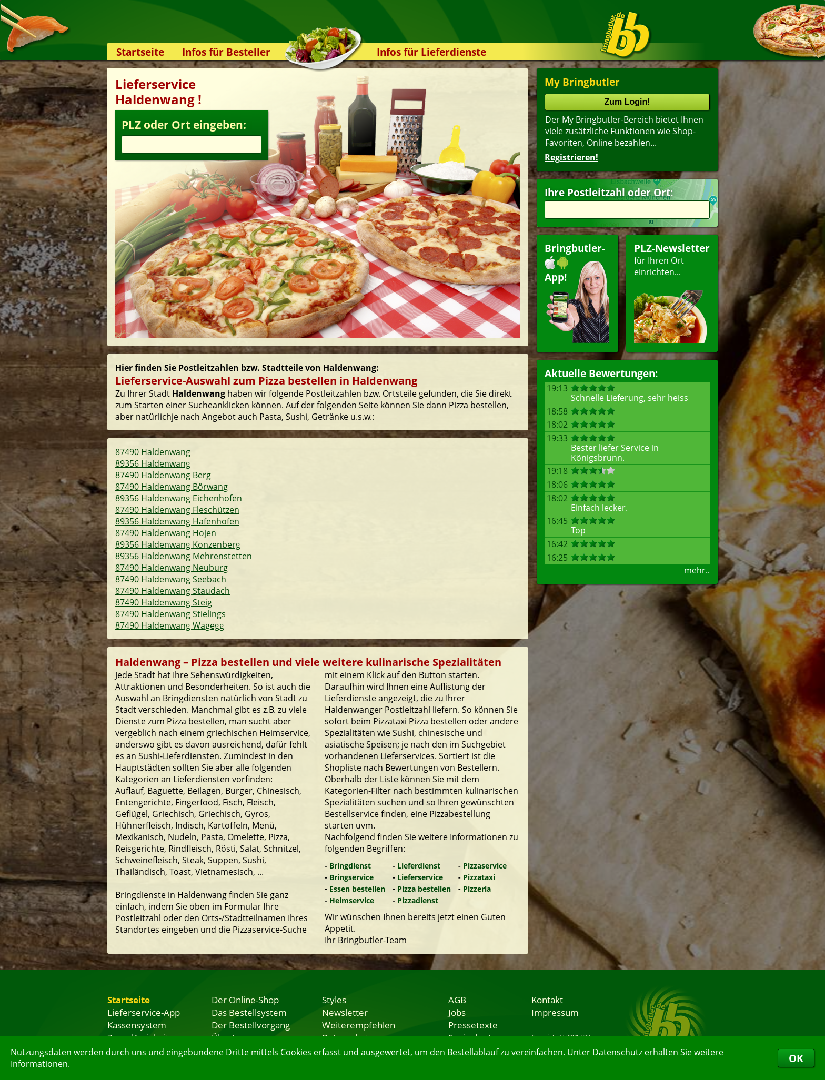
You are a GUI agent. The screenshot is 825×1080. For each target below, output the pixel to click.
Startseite (140, 51)
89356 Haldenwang (152, 463)
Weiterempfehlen (358, 1024)
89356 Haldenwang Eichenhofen (178, 498)
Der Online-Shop (245, 999)
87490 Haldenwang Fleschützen (177, 510)
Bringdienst (350, 866)
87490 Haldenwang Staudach (172, 591)
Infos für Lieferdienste (431, 51)
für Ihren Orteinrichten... (672, 292)
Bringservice (351, 877)
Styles (334, 999)
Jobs (457, 1012)
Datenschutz (617, 1052)
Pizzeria (477, 889)
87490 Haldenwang (152, 452)
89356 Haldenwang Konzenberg (177, 544)
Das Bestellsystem (249, 1012)
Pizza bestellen (424, 889)
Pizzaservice (485, 866)
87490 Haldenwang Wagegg (169, 625)
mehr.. (697, 570)
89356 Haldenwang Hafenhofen (177, 521)
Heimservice (351, 900)
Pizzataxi (479, 877)
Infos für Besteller (226, 51)
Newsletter (345, 1012)
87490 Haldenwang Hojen (165, 533)
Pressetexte (473, 1024)
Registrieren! (571, 157)
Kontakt (547, 999)
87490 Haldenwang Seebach (170, 579)
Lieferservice (420, 877)
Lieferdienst (418, 866)
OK (796, 1058)
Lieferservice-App (143, 1012)
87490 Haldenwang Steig (163, 602)
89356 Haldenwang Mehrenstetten (183, 556)
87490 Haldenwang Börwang (171, 486)
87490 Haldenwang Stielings (170, 614)
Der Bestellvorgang (251, 1024)
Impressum (555, 1012)
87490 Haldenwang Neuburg (171, 567)
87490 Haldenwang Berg (163, 475)
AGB (457, 999)
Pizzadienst (417, 900)
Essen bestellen (357, 889)
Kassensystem (136, 1024)
